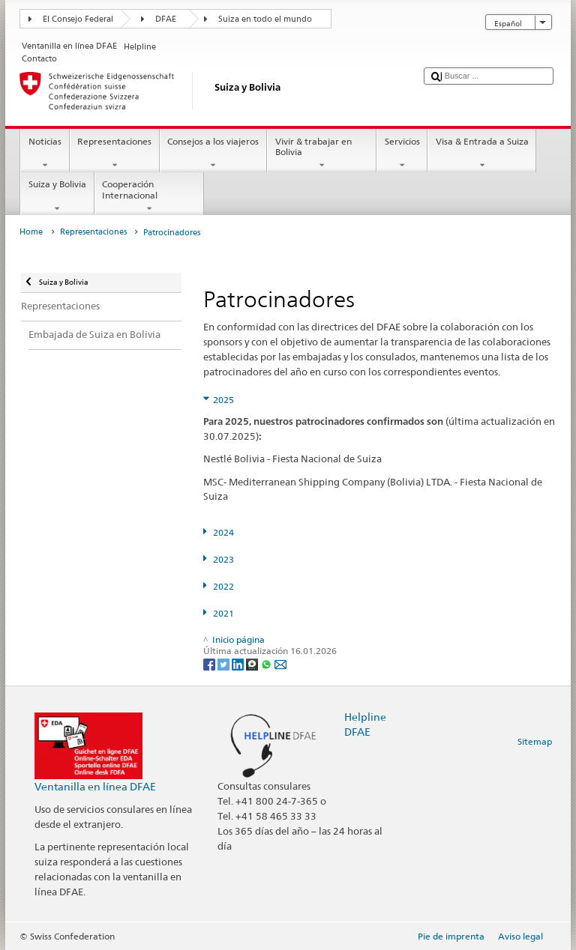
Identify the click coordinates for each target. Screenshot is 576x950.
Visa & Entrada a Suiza (482, 154)
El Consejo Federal (78, 19)
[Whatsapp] (267, 663)
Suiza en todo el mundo (265, 19)
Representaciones (114, 154)
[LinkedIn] (239, 663)
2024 (223, 532)
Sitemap (535, 741)
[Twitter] (225, 663)
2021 (223, 613)
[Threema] (253, 663)
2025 (223, 399)
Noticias (44, 154)
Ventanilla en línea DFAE (95, 786)
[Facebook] (210, 663)
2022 (223, 586)
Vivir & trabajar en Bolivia (322, 154)
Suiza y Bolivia (57, 196)
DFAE (165, 19)
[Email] (280, 663)
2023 (223, 559)
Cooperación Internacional (149, 196)
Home (31, 232)
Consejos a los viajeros (213, 154)
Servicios (402, 154)
